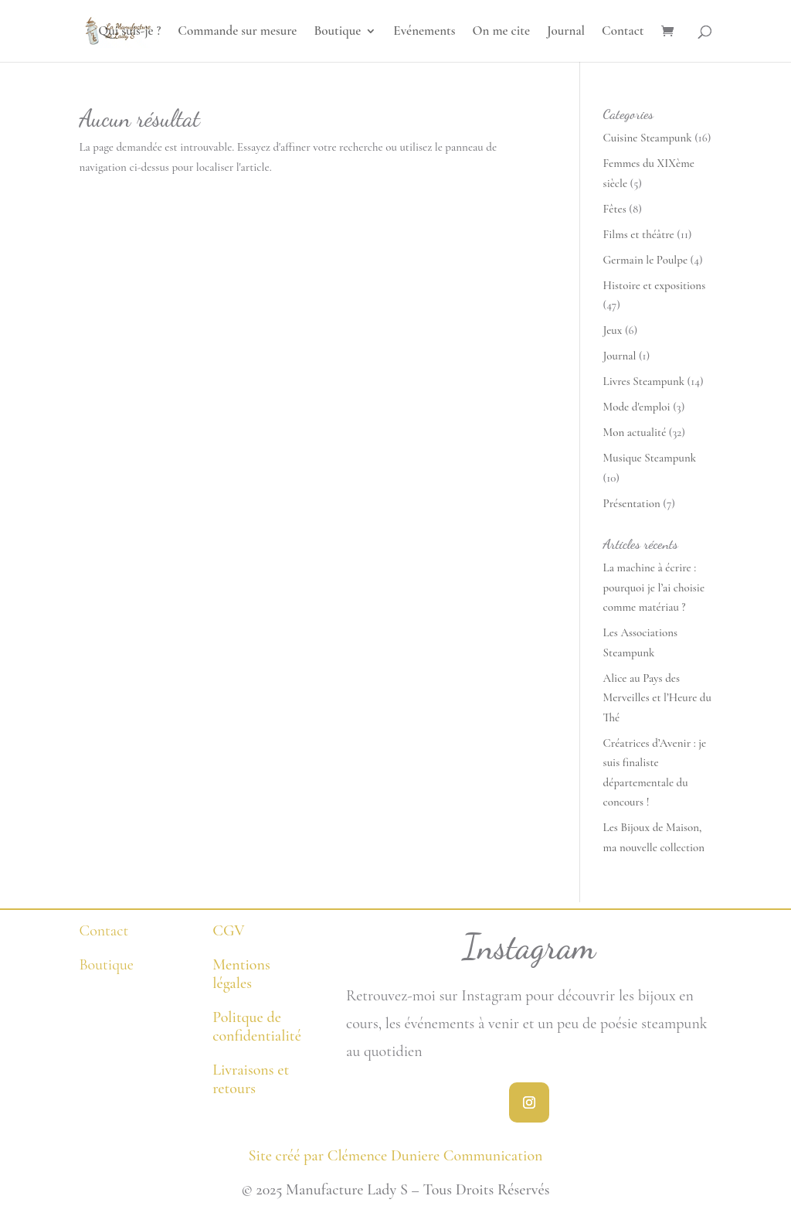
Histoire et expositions (654, 285)
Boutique (337, 32)
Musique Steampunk (649, 458)
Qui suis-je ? (129, 32)
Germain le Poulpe (645, 260)
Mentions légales (241, 974)
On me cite (501, 32)
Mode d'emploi (636, 407)
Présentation (631, 503)
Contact (623, 32)
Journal (566, 32)
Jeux (613, 330)
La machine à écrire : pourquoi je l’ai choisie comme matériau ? (654, 587)
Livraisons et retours (250, 1079)
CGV (228, 931)
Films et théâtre (638, 234)
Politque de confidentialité (256, 1026)
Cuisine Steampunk (647, 138)
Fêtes (614, 209)
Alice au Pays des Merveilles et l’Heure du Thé (657, 697)
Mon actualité (635, 432)
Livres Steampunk (644, 381)
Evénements (424, 32)
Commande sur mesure (237, 32)
